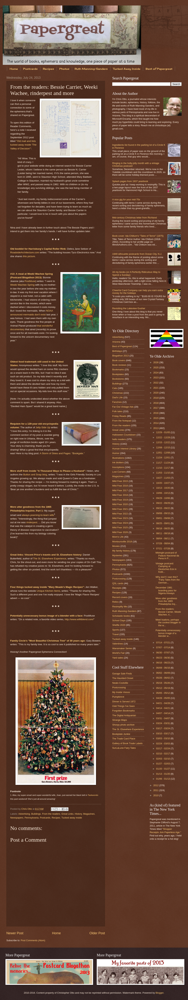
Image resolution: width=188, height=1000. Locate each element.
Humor (115, 453)
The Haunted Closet (122, 678)
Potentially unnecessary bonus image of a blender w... (168, 633)
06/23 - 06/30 (163, 657)
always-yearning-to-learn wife (38, 515)
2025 (156, 367)
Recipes (48, 68)
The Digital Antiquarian (124, 715)
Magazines (89, 813)
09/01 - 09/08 (163, 518)
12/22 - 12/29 (163, 437)
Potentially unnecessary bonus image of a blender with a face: (46, 615)
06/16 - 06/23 (163, 662)
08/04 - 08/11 (163, 538)
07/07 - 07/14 (163, 647)
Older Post (97, 933)
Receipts (116, 588)
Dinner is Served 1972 (123, 701)
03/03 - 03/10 (163, 738)
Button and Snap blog (35, 474)
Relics (115, 601)
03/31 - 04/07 (163, 718)
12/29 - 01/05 (163, 432)
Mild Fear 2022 (120, 513)
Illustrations (118, 458)
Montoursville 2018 (122, 541)
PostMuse (29, 281)
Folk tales (117, 411)
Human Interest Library (124, 448)
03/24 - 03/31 (163, 723)
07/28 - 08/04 (163, 543)
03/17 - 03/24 (163, 728)
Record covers (119, 597)
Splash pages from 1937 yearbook (130, 181)
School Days (118, 620)
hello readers (119, 439)
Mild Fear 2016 (120, 485)
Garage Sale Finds (122, 673)
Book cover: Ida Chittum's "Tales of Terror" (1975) (138, 235)
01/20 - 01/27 (163, 768)
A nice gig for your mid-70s (126, 199)
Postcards (30, 68)
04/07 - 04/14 (163, 713)
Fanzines (117, 402)
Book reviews (119, 365)
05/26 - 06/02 (163, 677)
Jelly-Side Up (43, 427)
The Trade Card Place (123, 738)
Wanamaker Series (122, 648)
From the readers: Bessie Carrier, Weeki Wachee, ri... (168, 612)
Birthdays (117, 351)
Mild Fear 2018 (120, 495)
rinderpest (31, 522)
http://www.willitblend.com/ (79, 619)
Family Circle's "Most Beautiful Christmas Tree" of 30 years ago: (48, 640)
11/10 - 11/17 (163, 467)
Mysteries (117, 555)
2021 (156, 387)
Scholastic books (121, 615)
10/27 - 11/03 (163, 477)
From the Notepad (121, 420)
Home (14, 68)
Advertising (24, 813)
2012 (156, 785)
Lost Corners (119, 471)
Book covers (118, 360)
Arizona (116, 341)
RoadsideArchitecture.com (24, 252)
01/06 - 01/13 (163, 778)
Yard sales (117, 657)
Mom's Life (118, 536)
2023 (156, 377)
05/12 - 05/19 (163, 688)
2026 (156, 362)
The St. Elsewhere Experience (49, 558)
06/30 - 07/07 (163, 652)
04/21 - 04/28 (163, 703)
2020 (156, 392)
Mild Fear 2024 (120, 523)
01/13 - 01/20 (163, 773)
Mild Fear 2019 (120, 499)
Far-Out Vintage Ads (122, 406)
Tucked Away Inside (126, 68)
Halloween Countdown (124, 434)
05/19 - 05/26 (163, 683)
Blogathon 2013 (120, 355)
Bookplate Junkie (121, 734)
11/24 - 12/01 (163, 457)
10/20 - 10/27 (163, 483)
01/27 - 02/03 (163, 763)
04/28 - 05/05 (163, 698)
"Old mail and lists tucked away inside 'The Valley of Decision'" (23, 145)
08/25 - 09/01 (163, 523)
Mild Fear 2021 (120, 509)
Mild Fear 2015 (120, 481)
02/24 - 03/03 (163, 743)
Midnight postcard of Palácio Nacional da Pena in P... (167, 555)
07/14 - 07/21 (163, 642)
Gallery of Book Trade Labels (127, 743)
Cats (114, 388)
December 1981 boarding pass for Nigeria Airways (166, 590)
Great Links (68, 813)
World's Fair (118, 653)
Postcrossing (119, 578)
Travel (115, 634)
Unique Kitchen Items (48, 590)
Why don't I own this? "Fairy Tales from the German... (168, 580)
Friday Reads (119, 416)
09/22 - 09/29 (163, 503)
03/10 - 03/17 (163, 733)
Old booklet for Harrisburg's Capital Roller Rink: (38, 248)
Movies (116, 546)
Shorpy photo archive (123, 724)
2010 (156, 795)
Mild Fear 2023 (120, 518)
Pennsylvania (32, 817)
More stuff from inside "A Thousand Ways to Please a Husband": (48, 471)
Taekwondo (93, 795)
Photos (64, 68)
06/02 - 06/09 (163, 672)
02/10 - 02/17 (163, 753)
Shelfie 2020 (118, 625)
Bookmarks (118, 369)
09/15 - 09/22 (163, 508)
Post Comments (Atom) (33, 940)
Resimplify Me (119, 606)
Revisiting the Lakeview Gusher (128, 308)
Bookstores (118, 378)
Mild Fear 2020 (120, 504)
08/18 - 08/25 (163, 528)
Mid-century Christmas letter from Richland (134, 217)
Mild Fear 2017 (120, 490)
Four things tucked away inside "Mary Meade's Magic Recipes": (47, 587)
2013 (156, 428)
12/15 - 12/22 (163, 442)
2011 (156, 790)
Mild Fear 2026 (120, 532)
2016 (156, 413)
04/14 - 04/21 (163, 708)
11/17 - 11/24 (163, 462)
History (78, 813)
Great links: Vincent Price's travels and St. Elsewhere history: (46, 554)
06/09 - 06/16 (163, 667)
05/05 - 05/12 (163, 693)
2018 (156, 403)
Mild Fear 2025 (120, 527)
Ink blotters (118, 462)
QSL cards (117, 583)
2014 (156, 423)
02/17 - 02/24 (163, 748)
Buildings (36, 813)
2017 (156, 408)
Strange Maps (119, 720)
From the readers (51, 813)
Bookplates (118, 374)
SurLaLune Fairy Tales (124, 748)
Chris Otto (27, 809)
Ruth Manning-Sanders (91, 68)
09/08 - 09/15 (163, 513)
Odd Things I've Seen (123, 706)
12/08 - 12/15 (163, 447)
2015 (156, 418)
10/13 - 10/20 (163, 487)
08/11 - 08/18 (163, 533)
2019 (156, 397)
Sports (115, 629)
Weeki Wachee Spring (22, 284)
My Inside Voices (121, 692)
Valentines (117, 643)
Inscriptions (118, 467)
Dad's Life (117, 397)
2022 (156, 382)
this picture (29, 256)
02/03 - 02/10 (163, 758)
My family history (121, 550)
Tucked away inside (71, 817)
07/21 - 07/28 (163, 548)
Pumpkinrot (118, 696)
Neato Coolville (120, 683)
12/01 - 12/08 (163, 452)
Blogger (160, 992)
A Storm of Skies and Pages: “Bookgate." (62, 453)
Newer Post (14, 933)
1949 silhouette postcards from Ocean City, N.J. (137, 254)
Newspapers (16, 817)
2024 (156, 372)
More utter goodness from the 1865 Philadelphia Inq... (166, 601)
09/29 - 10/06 (163, 498)
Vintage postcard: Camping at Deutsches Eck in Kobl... (166, 567)
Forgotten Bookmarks (123, 710)
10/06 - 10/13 (163, 493)
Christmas (117, 393)
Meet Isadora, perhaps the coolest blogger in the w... (168, 622)
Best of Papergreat (122, 346)
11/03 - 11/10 (163, 472)
